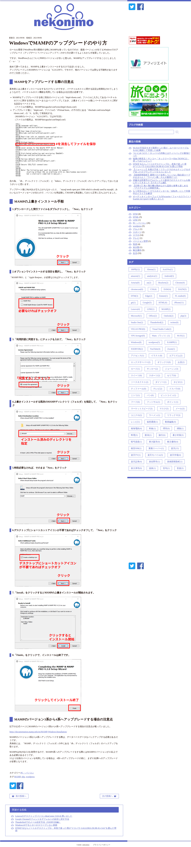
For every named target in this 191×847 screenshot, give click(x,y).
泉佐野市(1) (154, 461)
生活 (135, 253)
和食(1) (152, 428)
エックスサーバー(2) (140, 362)
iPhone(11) (179, 302)
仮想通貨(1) (152, 422)
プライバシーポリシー (101, 845)
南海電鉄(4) (136, 428)
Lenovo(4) (135, 309)
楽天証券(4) (136, 461)
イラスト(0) (156, 355)
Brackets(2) (163, 283)
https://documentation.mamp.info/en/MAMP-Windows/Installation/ (38, 732)
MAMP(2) (165, 309)
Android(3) (169, 276)
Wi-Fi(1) (180, 336)
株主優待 (137, 250)
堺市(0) (166, 428)
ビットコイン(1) (168, 395)
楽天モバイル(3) (155, 455)
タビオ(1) (177, 382)
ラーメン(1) (154, 415)
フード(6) (135, 402)
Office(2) (153, 316)
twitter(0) (174, 322)
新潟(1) (148, 435)
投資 (135, 244)
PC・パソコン (27, 773)
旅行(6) (162, 435)
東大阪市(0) (154, 442)
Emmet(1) (163, 296)
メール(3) (180, 408)
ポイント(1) (172, 402)
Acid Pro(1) (168, 269)
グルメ (136, 229)
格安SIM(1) (136, 448)
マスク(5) (164, 408)
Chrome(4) (180, 283)
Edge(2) (148, 296)
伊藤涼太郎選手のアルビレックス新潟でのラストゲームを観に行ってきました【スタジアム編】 (161, 181)
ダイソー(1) (160, 382)
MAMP (17, 777)
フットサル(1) (153, 402)
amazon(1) (135, 276)
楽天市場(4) (175, 455)
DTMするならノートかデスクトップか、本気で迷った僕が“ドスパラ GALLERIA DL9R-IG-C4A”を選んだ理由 (159, 165)
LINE (135, 220)
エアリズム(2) (175, 355)
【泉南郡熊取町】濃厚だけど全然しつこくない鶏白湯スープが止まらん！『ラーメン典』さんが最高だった (161, 176)
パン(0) (150, 395)
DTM (135, 214)
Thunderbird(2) (156, 322)
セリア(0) (171, 375)
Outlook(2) (168, 316)
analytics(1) (152, 276)
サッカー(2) (152, 369)
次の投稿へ (107, 796)
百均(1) (166, 468)
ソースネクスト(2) (139, 382)
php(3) (183, 316)
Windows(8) (136, 342)
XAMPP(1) (172, 342)
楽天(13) (175, 448)
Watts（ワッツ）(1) (161, 336)
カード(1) (135, 369)
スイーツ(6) (136, 375)
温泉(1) (152, 468)
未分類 (136, 247)
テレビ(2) (157, 389)
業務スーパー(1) (156, 448)
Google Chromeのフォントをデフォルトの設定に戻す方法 (42, 819)
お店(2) (181, 362)
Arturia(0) (135, 283)
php (23, 777)
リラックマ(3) (173, 415)
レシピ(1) (135, 422)
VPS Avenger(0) (138, 336)
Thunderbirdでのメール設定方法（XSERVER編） (38, 822)
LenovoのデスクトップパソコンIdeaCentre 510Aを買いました (43, 816)
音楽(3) (180, 468)
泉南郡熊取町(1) (174, 461)
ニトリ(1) (135, 395)
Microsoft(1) (136, 316)
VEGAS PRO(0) (138, 329)
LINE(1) (150, 309)
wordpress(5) (154, 342)
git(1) (133, 302)
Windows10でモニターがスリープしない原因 (36, 825)
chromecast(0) (137, 289)
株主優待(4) (172, 442)
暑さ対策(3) (178, 435)
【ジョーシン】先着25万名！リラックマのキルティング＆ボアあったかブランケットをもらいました (161, 170)
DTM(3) (134, 296)
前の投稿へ (21, 796)
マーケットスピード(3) (142, 408)
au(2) (149, 283)
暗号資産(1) (136, 442)
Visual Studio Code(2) (161, 329)
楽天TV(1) (135, 455)
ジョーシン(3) (171, 369)
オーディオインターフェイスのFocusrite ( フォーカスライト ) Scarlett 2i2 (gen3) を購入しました (161, 197)
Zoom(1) (171, 349)
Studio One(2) (137, 322)
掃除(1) (180, 428)
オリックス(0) (164, 362)
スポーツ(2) (154, 375)
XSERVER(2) (137, 349)
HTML (136, 217)
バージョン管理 (140, 241)
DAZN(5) (182, 289)
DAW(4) (167, 289)
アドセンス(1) (137, 355)
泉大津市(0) (136, 468)
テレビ (136, 238)
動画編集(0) (170, 422)
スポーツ (137, 232)
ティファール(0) (138, 389)
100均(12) (135, 269)
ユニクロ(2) (136, 415)
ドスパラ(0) (174, 389)
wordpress (30, 777)
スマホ (136, 235)
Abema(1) (151, 269)
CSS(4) (153, 289)
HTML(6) (163, 302)
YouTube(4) (155, 349)
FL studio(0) (180, 296)
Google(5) (147, 302)
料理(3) (134, 435)
